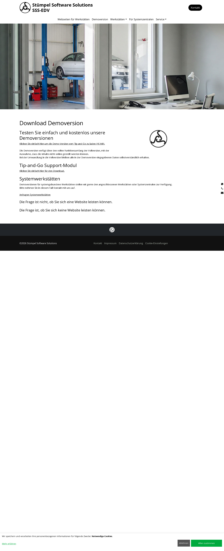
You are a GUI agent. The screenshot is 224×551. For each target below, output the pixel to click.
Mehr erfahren (9, 543)
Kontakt (195, 7)
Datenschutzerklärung (131, 243)
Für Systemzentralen (141, 19)
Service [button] (160, 19)
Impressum (110, 243)
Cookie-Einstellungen (156, 243)
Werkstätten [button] (117, 19)
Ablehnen (183, 543)
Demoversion (100, 19)
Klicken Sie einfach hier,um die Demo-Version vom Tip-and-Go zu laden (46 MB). (62, 148)
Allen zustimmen (206, 543)
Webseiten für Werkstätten (74, 19)
